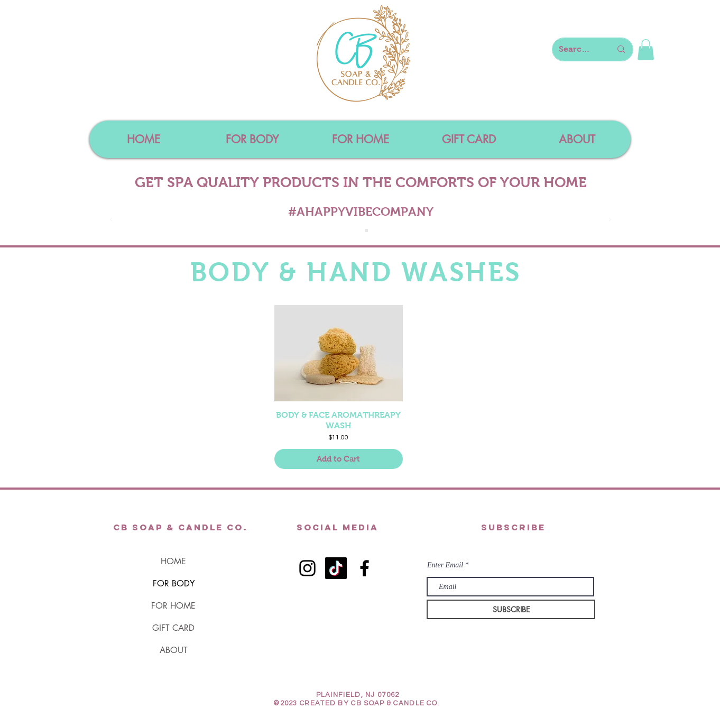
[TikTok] (336, 568)
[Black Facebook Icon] (364, 568)
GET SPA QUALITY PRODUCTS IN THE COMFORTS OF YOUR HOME (361, 182)
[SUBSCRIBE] (511, 609)
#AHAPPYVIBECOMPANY (360, 211)
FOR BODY (174, 583)
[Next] (610, 220)
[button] (645, 49)
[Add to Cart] (338, 459)
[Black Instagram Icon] (307, 568)
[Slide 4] (366, 230)
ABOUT (174, 650)
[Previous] (111, 220)
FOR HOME (173, 605)
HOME (173, 561)
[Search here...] (577, 49)
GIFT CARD (173, 627)
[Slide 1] (354, 230)
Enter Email (445, 565)
